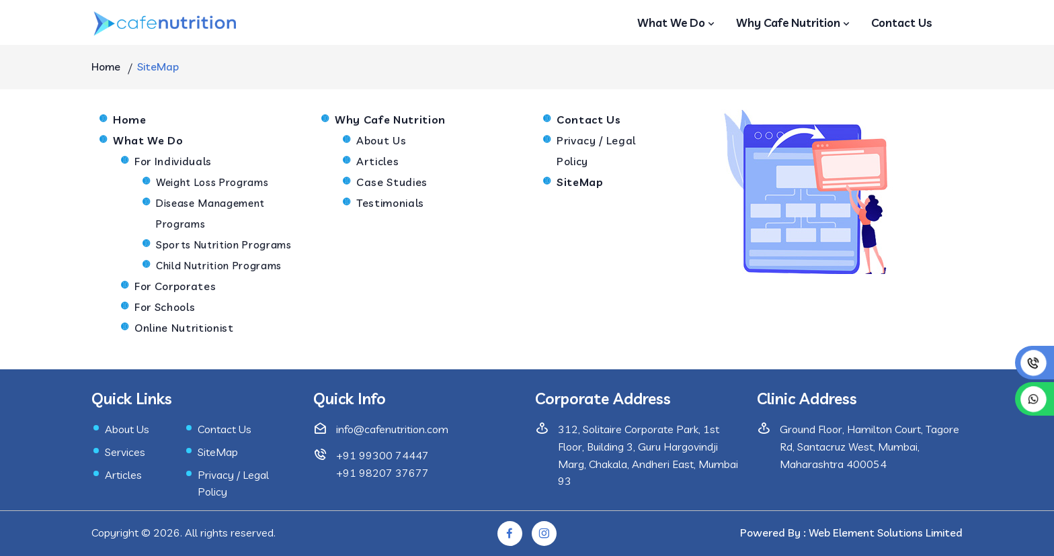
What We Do (677, 22)
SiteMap (218, 452)
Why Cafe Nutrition (794, 22)
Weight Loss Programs (212, 182)
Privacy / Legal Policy (596, 151)
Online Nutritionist (184, 327)
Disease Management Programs (210, 213)
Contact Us (901, 22)
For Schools (164, 307)
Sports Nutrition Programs (224, 244)
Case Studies (392, 182)
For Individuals (173, 161)
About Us (381, 140)
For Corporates (175, 286)
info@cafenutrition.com (392, 429)
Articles (377, 161)
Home (105, 66)
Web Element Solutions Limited (886, 532)
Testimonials (390, 203)
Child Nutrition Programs (219, 265)
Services (125, 452)
